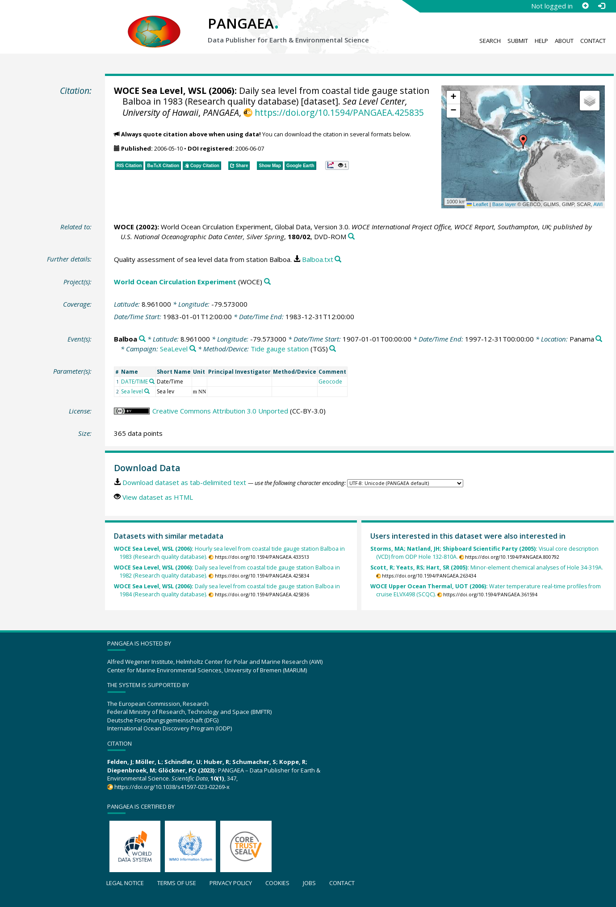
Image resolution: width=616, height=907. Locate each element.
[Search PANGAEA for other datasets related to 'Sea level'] (147, 391)
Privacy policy (231, 883)
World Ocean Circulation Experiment (175, 281)
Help (541, 41)
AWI (598, 204)
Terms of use (176, 883)
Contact (593, 41)
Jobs (309, 883)
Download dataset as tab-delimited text (184, 482)
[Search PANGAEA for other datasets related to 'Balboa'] (142, 339)
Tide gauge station (280, 348)
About (564, 41)
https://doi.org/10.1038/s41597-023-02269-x (172, 787)
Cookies (277, 883)
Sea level (132, 391)
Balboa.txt (317, 259)
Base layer (504, 204)
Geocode (330, 381)
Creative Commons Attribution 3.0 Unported (220, 410)
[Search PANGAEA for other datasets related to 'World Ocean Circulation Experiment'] (267, 281)
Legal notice (125, 883)
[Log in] (601, 5)
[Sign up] (585, 5)
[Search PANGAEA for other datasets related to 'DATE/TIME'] (152, 381)
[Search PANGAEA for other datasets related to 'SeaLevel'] (192, 349)
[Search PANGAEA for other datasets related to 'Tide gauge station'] (332, 349)
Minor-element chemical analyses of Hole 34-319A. (486, 567)
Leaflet (477, 204)
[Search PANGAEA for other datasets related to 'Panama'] (598, 339)
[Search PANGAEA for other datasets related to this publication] (351, 236)
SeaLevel (174, 348)
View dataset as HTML (157, 497)
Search (490, 41)
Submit (517, 41)
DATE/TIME (134, 381)
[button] (523, 142)
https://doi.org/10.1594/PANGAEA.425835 (339, 112)
